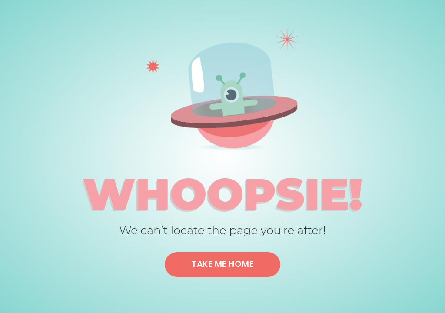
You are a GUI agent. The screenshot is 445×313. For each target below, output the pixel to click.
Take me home (222, 264)
